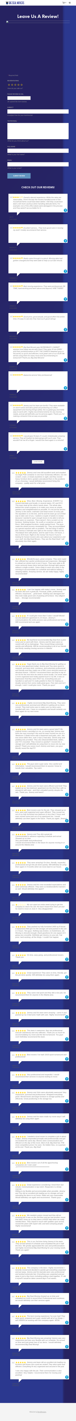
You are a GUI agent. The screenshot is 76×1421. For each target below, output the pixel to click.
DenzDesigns (41, 1412)
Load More (38, 462)
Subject (10, 107)
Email (9, 160)
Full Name (11, 146)
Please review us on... (15, 94)
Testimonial (12, 121)
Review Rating (13, 81)
